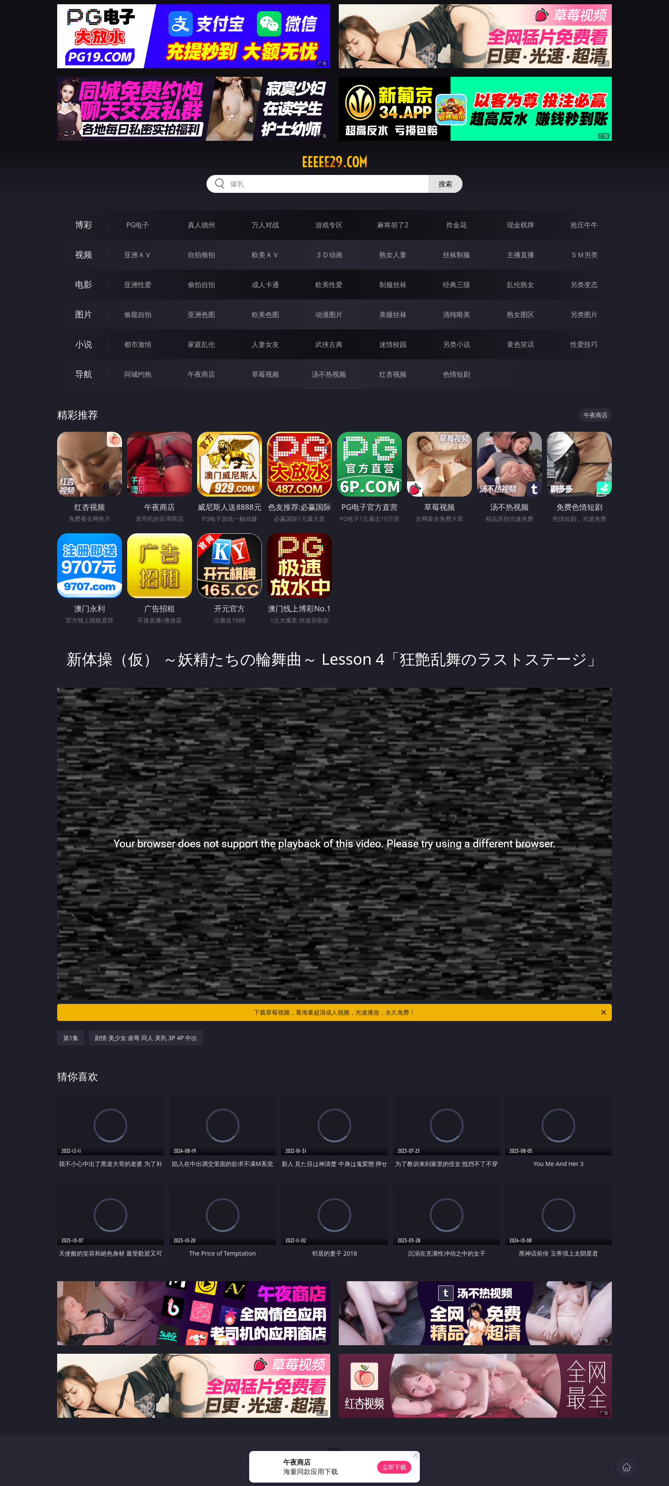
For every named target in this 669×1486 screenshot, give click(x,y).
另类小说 (456, 344)
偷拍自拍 (201, 284)
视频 (83, 254)
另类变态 (584, 284)
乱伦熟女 (520, 284)
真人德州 (201, 225)
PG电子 (137, 225)
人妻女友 (265, 344)
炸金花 (456, 225)
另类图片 (584, 314)
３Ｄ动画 (329, 254)
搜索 (445, 184)
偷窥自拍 (137, 314)
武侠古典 (329, 344)
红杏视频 (393, 374)
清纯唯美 (456, 314)
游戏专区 (329, 225)
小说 (83, 344)
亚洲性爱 (137, 284)
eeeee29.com (334, 162)
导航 (83, 374)
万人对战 (265, 225)
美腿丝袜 (393, 314)
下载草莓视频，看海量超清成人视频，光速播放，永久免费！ (431, 1012)
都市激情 (137, 344)
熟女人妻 (393, 254)
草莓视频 (265, 374)
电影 (83, 284)
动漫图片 (329, 314)
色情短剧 (456, 374)
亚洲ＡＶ (137, 254)
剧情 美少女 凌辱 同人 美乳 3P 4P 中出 (146, 1038)
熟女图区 (520, 314)
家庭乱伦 (201, 344)
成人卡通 (265, 284)
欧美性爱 (329, 284)
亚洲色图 (201, 314)
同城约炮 (137, 374)
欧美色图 (265, 314)
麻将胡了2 (392, 225)
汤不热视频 (329, 374)
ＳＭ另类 (584, 254)
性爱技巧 (584, 344)
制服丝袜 (393, 284)
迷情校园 (393, 344)
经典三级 (456, 284)
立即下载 (394, 1467)
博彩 (83, 224)
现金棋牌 (520, 225)
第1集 (71, 1038)
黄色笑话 (520, 344)
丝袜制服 (456, 254)
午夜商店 (201, 374)
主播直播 (520, 254)
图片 (83, 314)
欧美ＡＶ (265, 254)
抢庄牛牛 (584, 225)
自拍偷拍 (201, 254)
